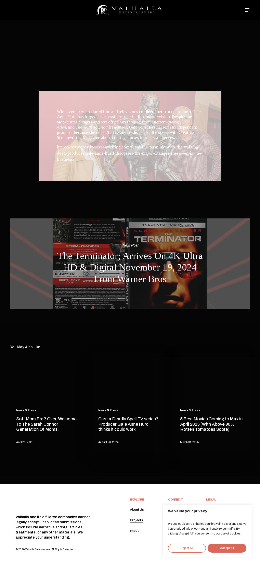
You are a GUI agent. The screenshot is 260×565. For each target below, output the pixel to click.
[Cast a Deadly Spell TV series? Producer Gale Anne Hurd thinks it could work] (129, 402)
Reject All (187, 548)
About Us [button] (137, 509)
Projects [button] (136, 520)
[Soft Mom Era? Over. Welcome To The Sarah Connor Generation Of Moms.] (47, 402)
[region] (207, 530)
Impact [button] (135, 530)
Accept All (227, 548)
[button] (247, 10)
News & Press (128, 38)
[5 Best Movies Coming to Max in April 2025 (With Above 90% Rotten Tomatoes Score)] (211, 402)
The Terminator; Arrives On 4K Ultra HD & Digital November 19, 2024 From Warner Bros (130, 263)
